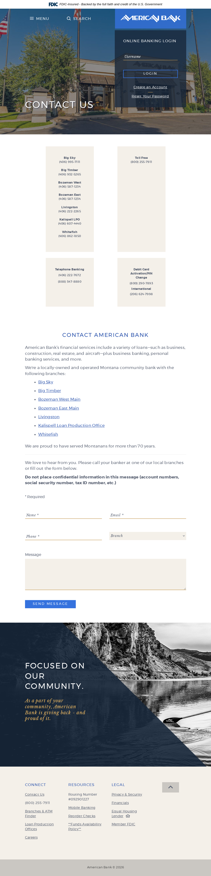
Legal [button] (118, 785)
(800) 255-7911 (141, 162)
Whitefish (48, 434)
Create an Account (150, 87)
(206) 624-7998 (141, 294)
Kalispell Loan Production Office (71, 425)
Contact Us (35, 794)
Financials (120, 803)
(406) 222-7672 (69, 275)
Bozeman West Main (59, 399)
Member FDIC (123, 824)
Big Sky (45, 382)
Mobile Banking (82, 808)
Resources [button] (81, 785)
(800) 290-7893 (141, 283)
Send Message (50, 604)
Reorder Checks (82, 816)
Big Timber (49, 391)
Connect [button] (35, 785)
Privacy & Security (127, 794)
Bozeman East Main (58, 408)
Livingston (49, 417)
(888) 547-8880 (69, 281)
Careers (31, 837)
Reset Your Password (150, 96)
